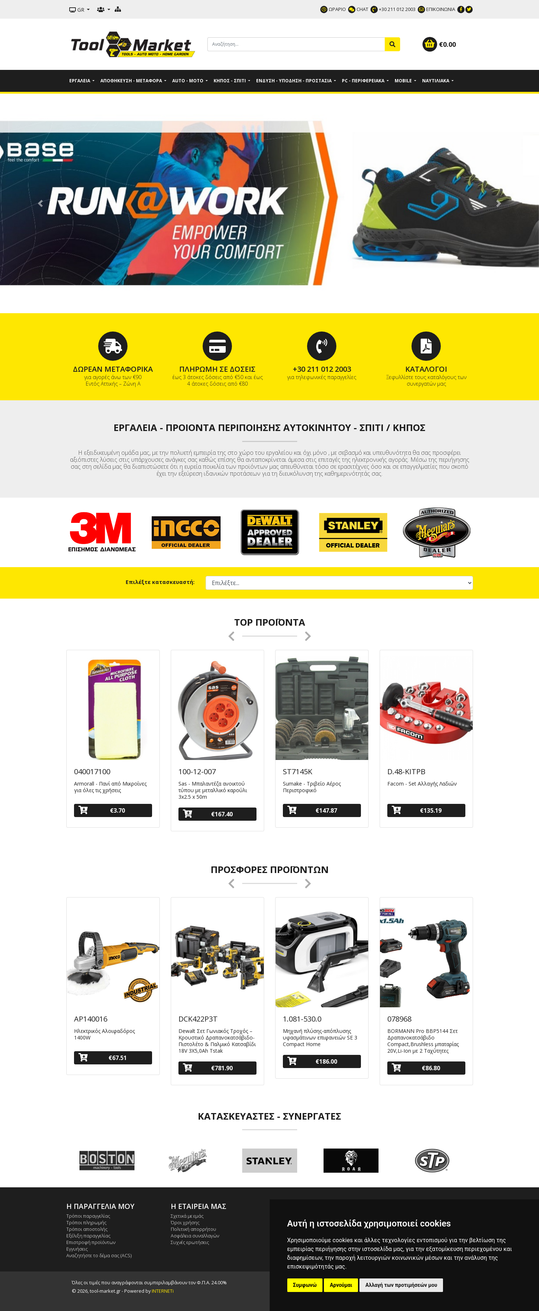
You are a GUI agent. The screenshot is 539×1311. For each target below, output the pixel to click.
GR (77, 9)
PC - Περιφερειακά (363, 81)
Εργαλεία (80, 81)
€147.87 (312, 810)
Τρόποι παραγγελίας (88, 1216)
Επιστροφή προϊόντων (90, 1242)
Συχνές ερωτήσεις (190, 1242)
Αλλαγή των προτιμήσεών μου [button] (401, 1285)
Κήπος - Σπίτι (230, 81)
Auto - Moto (188, 81)
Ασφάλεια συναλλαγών (195, 1235)
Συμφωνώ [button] (305, 1285)
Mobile (404, 81)
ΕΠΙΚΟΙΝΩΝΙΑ (436, 9)
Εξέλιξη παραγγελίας (88, 1235)
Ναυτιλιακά (436, 81)
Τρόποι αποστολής (87, 1229)
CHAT (358, 9)
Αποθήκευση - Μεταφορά (131, 81)
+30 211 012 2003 (393, 9)
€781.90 (208, 1068)
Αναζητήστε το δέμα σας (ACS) (99, 1255)
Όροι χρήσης (185, 1222)
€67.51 (102, 1057)
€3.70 (101, 810)
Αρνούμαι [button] (341, 1285)
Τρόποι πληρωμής (86, 1222)
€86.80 (416, 1068)
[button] (40, 203)
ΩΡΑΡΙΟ (333, 9)
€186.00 (312, 1061)
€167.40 (208, 814)
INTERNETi (163, 1291)
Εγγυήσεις (77, 1249)
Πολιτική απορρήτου (193, 1229)
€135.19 (417, 810)
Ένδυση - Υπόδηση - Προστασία (294, 81)
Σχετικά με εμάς (187, 1216)
